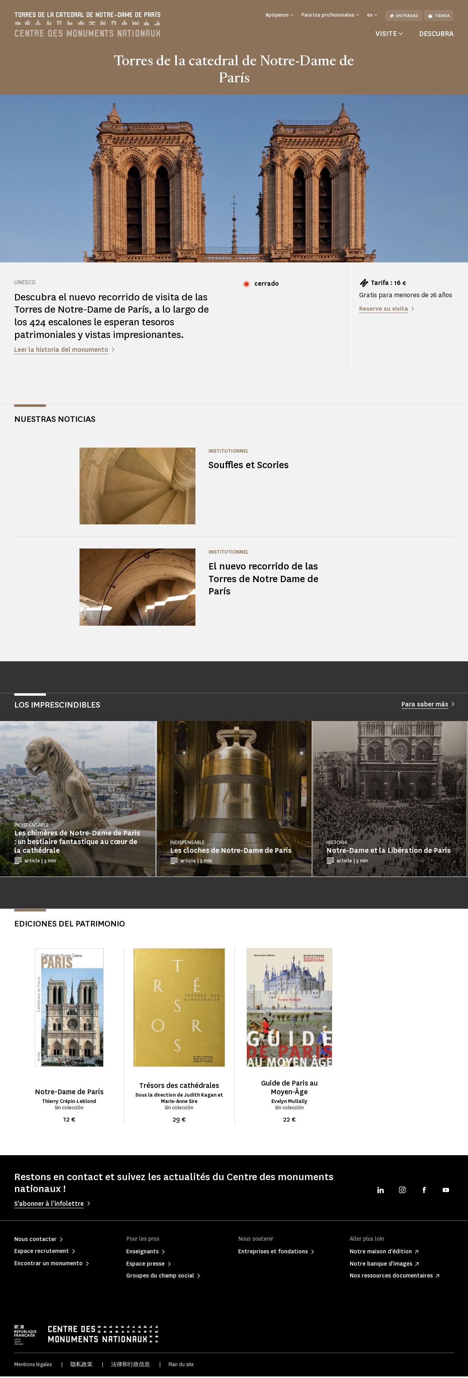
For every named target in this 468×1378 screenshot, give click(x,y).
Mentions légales (33, 1366)
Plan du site (181, 1366)
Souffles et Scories (249, 466)
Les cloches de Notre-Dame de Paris (231, 852)
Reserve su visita (384, 310)
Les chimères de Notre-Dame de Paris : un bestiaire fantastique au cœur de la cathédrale (77, 843)
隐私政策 (81, 1366)
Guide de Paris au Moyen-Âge (289, 1089)
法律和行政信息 (130, 1366)
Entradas (403, 16)
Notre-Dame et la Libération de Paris (388, 852)
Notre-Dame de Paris (69, 1093)
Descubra (436, 35)
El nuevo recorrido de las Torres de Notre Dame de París (264, 580)
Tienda (439, 16)
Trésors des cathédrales (179, 1087)
